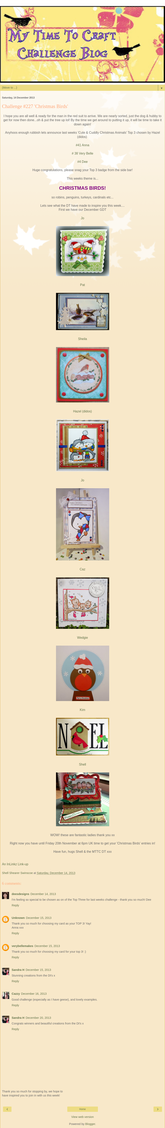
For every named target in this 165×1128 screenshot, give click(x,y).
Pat (82, 285)
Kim (82, 710)
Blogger (90, 1124)
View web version (82, 1116)
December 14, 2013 (43, 894)
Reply (15, 905)
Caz (82, 569)
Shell (82, 764)
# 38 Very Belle (82, 153)
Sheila (82, 339)
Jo (82, 218)
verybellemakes (22, 946)
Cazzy (16, 993)
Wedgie (82, 637)
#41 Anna (82, 145)
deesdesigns (20, 894)
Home (82, 1109)
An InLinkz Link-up (15, 864)
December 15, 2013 (38, 917)
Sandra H (18, 969)
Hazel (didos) (82, 411)
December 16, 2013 (34, 993)
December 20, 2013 (38, 1017)
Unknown (18, 917)
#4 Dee (82, 161)
